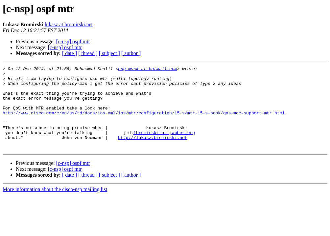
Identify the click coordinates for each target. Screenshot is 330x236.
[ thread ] (88, 53)
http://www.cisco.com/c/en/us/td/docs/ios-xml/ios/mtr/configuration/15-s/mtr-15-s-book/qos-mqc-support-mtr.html (144, 123)
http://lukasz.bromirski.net (152, 152)
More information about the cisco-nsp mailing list (55, 206)
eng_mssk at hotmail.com (147, 69)
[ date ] (69, 53)
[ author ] (131, 53)
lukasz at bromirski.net (69, 24)
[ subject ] (109, 53)
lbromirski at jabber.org (164, 146)
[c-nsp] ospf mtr (73, 41)
